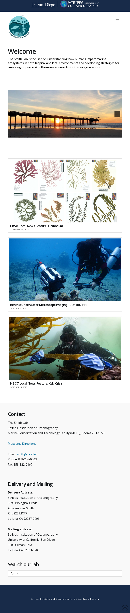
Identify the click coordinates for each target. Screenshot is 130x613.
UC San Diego (81, 599)
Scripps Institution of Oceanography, (52, 599)
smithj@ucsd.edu (27, 454)
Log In (95, 599)
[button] (117, 19)
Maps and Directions (22, 444)
